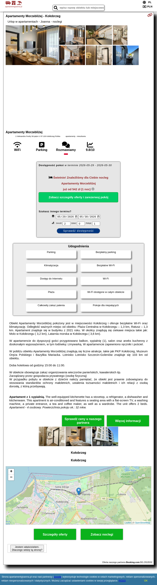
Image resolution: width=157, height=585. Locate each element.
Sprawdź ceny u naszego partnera (83, 420)
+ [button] (11, 472)
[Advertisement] (78, 97)
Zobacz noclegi (102, 534)
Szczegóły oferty (55, 534)
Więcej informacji (128, 421)
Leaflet (128, 523)
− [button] (11, 477)
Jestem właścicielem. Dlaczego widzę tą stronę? (27, 548)
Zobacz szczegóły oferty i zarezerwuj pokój (78, 197)
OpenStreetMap (142, 523)
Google (57, 576)
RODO (122, 580)
